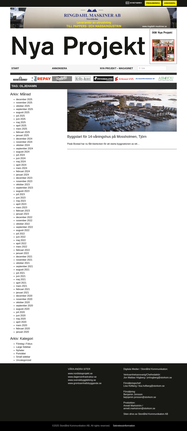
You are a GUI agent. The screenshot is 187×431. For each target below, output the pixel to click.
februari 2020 (23, 328)
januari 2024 (22, 174)
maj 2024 (21, 161)
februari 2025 (23, 132)
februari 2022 (23, 250)
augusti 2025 (23, 112)
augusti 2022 (23, 230)
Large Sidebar (23, 347)
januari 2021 (22, 292)
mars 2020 (21, 325)
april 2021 (21, 283)
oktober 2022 (23, 224)
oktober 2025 (23, 106)
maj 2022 (21, 240)
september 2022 (24, 227)
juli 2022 (20, 233)
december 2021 (24, 256)
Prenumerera (153, 3)
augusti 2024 (23, 151)
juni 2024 (21, 158)
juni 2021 (21, 276)
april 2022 (21, 243)
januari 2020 (22, 332)
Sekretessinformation (124, 425)
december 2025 (24, 99)
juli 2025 (20, 116)
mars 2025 (21, 129)
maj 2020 (21, 319)
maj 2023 (21, 201)
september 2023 (24, 187)
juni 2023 (21, 197)
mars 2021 (21, 286)
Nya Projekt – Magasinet (116, 68)
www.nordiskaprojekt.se (80, 373)
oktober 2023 (23, 184)
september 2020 (24, 305)
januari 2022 (22, 253)
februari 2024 (23, 171)
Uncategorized (23, 360)
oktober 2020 (23, 302)
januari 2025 (22, 135)
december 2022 (24, 217)
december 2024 (24, 138)
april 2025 (21, 125)
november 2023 (24, 181)
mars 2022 (21, 246)
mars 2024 (21, 168)
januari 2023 (22, 214)
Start (15, 68)
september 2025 (24, 109)
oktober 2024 (23, 145)
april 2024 (21, 165)
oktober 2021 (23, 263)
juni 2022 (21, 237)
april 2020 (21, 322)
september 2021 (24, 266)
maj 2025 (21, 122)
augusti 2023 (23, 191)
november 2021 (24, 260)
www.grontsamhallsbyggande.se (84, 383)
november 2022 (24, 220)
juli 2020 (20, 312)
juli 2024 (20, 155)
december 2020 (24, 296)
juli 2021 (20, 273)
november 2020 (24, 299)
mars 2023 (21, 207)
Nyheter (20, 350)
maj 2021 (21, 279)
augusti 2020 (23, 309)
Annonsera (169, 3)
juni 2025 (21, 119)
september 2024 (24, 148)
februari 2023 (23, 210)
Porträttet (21, 353)
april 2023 (21, 204)
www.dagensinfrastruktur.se (82, 377)
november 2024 (24, 142)
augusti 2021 (23, 269)
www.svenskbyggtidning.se (82, 380)
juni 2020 (21, 315)
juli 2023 (20, 194)
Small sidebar (23, 357)
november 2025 (24, 102)
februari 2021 (23, 289)
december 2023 (24, 178)
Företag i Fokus (24, 344)
